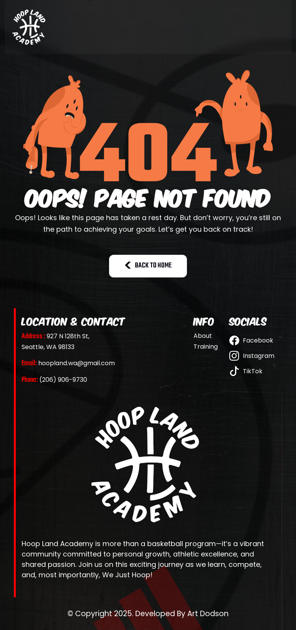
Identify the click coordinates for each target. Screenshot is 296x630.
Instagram (251, 356)
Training (205, 346)
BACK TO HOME (148, 265)
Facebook (251, 340)
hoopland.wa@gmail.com (68, 363)
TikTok (245, 371)
